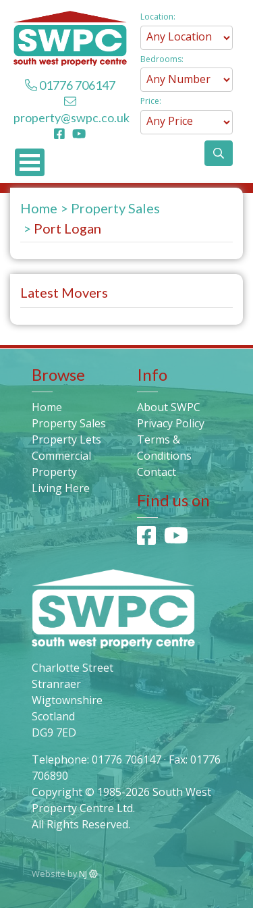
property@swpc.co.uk (71, 117)
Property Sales (115, 208)
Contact (156, 471)
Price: (150, 101)
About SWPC (168, 407)
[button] (218, 153)
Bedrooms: (162, 59)
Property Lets (66, 439)
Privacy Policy (170, 423)
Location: (157, 16)
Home (38, 208)
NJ (88, 873)
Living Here (61, 488)
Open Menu (29, 162)
